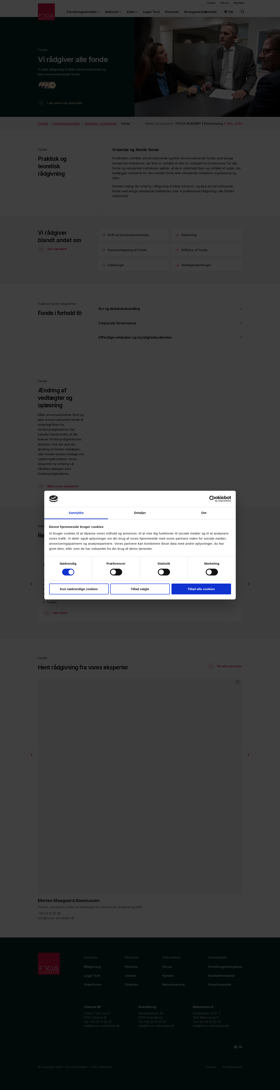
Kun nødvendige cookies (79, 589)
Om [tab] (203, 513)
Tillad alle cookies (201, 589)
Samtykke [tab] (76, 513)
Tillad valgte (140, 589)
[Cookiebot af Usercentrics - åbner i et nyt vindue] (212, 499)
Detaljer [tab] (140, 513)
